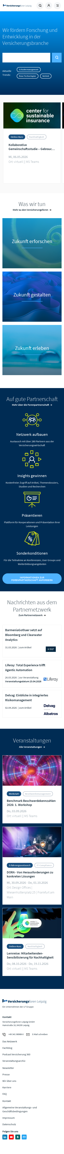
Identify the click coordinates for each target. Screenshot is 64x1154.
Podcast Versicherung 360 (16, 1054)
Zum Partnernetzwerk (31, 615)
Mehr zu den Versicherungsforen (30, 209)
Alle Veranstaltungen (30, 746)
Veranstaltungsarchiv (13, 1060)
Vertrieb (45, 76)
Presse (6, 1074)
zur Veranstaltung (28, 677)
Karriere (6, 1087)
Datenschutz (9, 1124)
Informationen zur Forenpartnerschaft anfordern (32, 579)
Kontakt (6, 1101)
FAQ (4, 1093)
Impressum (8, 1117)
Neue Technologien (27, 76)
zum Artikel (25, 647)
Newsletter (8, 1068)
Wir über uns (9, 1080)
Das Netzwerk (9, 1041)
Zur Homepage (17, 5)
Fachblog (7, 1047)
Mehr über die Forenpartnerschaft (30, 404)
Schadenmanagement (28, 69)
